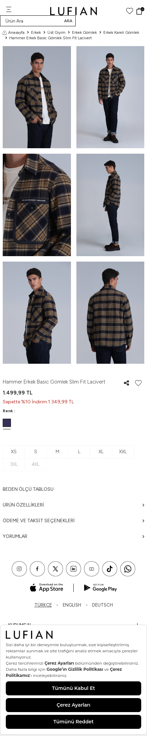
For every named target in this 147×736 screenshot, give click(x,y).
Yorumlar (73, 536)
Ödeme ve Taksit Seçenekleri (73, 521)
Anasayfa (14, 32)
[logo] (73, 11)
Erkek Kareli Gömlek (121, 32)
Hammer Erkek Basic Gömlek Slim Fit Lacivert (50, 38)
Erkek (36, 32)
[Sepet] (140, 11)
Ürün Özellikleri (73, 505)
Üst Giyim (56, 32)
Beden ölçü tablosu (28, 489)
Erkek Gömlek (84, 32)
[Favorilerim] (129, 11)
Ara (68, 20)
